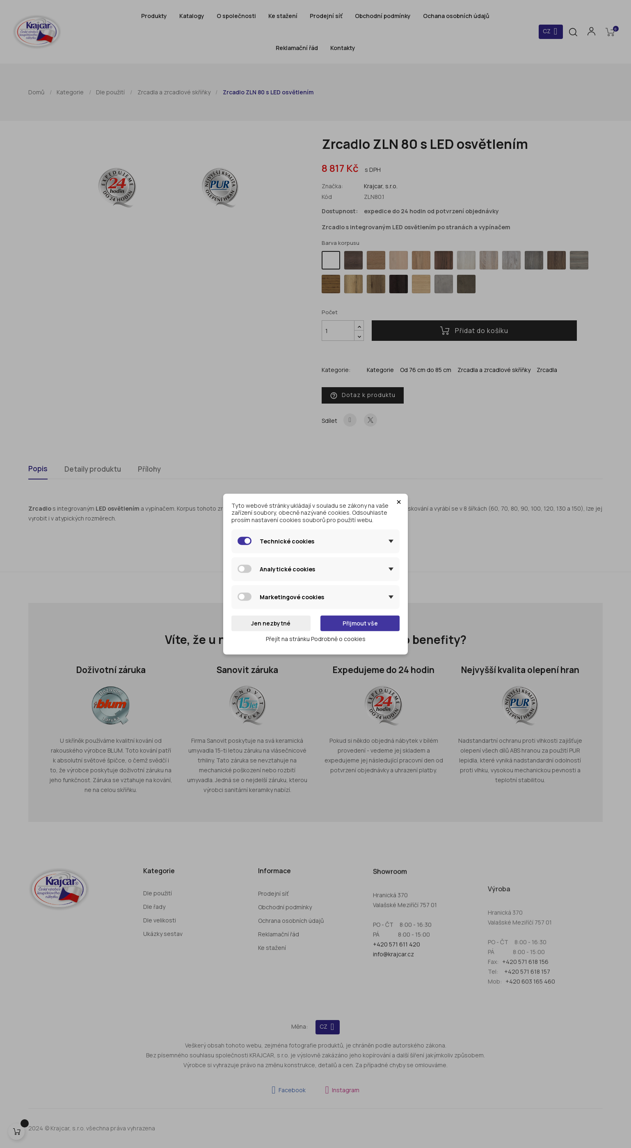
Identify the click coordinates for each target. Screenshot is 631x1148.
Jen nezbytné (270, 623)
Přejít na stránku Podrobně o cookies (316, 638)
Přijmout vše (360, 623)
